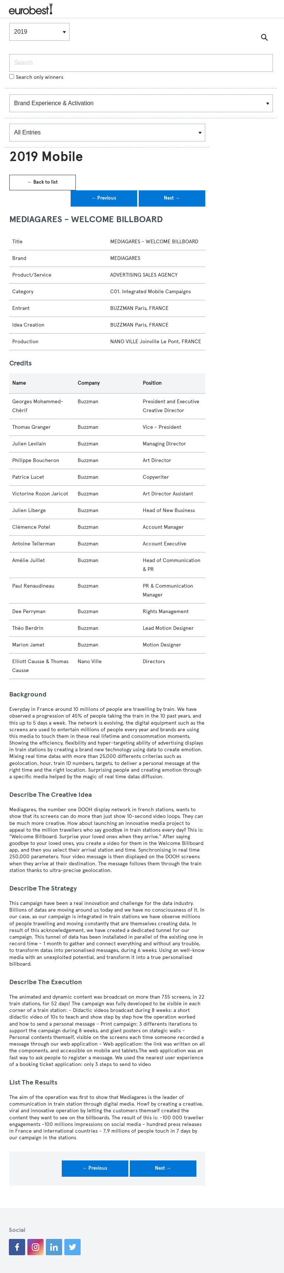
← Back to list (42, 182)
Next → (172, 198)
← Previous (103, 198)
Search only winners (36, 77)
